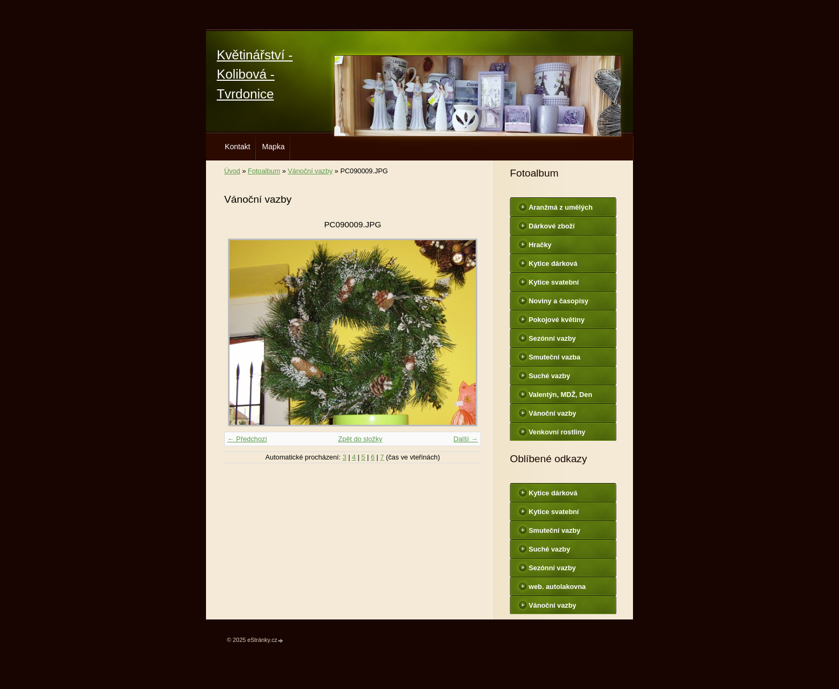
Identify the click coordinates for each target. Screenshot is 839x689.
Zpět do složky (360, 439)
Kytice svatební (554, 282)
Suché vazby (549, 376)
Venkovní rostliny (557, 432)
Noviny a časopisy (559, 301)
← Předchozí (247, 439)
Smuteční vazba (555, 357)
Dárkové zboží (552, 226)
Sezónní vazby (552, 338)
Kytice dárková (553, 263)
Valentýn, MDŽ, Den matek (560, 397)
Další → (465, 439)
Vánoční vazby (310, 171)
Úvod (232, 171)
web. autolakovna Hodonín (557, 589)
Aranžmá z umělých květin (560, 209)
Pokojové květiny (557, 320)
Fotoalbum (264, 171)
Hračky (540, 245)
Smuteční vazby (555, 530)
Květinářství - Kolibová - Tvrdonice (255, 74)
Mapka (273, 146)
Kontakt (237, 146)
